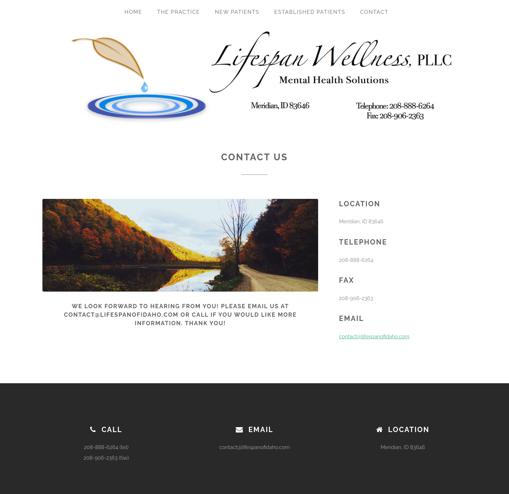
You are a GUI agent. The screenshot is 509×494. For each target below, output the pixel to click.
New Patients (237, 12)
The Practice (178, 12)
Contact (374, 12)
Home (133, 12)
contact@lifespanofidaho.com (374, 336)
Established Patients (309, 12)
